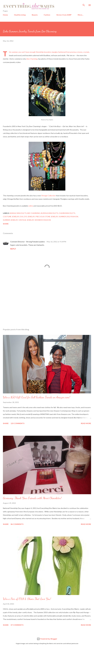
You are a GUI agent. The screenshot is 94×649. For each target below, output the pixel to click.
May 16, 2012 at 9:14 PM (56, 242)
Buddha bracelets (49, 213)
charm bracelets (67, 213)
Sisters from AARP (63, 15)
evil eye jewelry (27, 216)
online (30, 206)
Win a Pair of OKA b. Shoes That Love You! (27, 599)
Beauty (35, 15)
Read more (86, 423)
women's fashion (43, 220)
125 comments (17, 423)
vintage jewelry (26, 220)
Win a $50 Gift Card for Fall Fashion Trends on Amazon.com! (36, 397)
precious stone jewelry (46, 216)
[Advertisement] (47, 303)
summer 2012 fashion (68, 216)
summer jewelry (10, 220)
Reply (13, 249)
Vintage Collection (48, 196)
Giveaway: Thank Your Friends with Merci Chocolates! (32, 498)
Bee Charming (32, 59)
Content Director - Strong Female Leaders (27, 242)
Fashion (47, 15)
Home (5, 15)
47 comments (17, 625)
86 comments (17, 524)
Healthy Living (20, 15)
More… (80, 15)
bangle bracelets (18, 213)
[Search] (83, 4)
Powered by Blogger (47, 639)
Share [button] (6, 224)
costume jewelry (11, 216)
